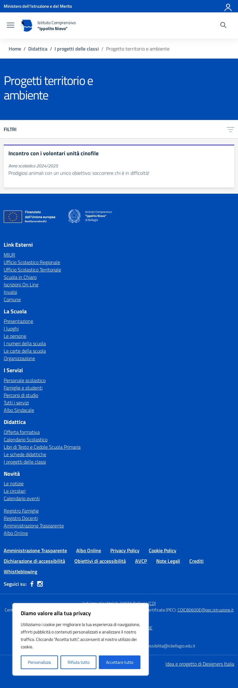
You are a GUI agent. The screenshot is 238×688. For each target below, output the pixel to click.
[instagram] (40, 584)
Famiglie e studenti (23, 387)
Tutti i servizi (16, 402)
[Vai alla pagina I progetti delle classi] (77, 48)
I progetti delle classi (25, 461)
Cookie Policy (162, 550)
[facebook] (32, 584)
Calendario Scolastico (25, 439)
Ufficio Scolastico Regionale (32, 262)
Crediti (196, 561)
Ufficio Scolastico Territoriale (32, 269)
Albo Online (16, 533)
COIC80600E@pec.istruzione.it (206, 609)
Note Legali (168, 561)
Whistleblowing (20, 571)
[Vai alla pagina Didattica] (37, 48)
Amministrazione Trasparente (34, 525)
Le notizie (14, 483)
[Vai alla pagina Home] (15, 48)
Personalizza (39, 662)
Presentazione (18, 321)
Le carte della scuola (25, 351)
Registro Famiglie (21, 510)
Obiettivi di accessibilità (100, 561)
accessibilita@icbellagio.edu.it (168, 645)
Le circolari (14, 491)
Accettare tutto (119, 662)
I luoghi (11, 328)
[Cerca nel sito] (223, 26)
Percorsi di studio (21, 395)
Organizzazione (19, 358)
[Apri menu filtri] (230, 129)
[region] (80, 639)
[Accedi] (228, 6)
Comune (12, 299)
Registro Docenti (21, 518)
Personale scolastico (25, 380)
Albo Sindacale (19, 410)
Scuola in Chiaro (20, 277)
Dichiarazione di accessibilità (34, 561)
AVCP (141, 561)
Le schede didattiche (25, 454)
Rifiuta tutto (79, 662)
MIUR (9, 254)
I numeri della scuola (25, 343)
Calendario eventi (22, 498)
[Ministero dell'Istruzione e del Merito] (38, 6)
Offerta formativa (22, 432)
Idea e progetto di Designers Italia (199, 664)
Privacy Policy (124, 550)
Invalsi (10, 292)
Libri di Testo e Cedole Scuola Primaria (42, 447)
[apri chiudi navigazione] (10, 25)
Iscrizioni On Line (21, 284)
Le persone (15, 336)
